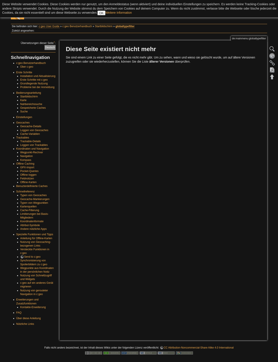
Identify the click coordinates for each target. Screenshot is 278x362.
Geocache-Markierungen (35, 199)
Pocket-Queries (29, 171)
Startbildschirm (104, 26)
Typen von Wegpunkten (34, 202)
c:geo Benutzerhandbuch (77, 26)
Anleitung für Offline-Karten (36, 238)
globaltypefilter (125, 26)
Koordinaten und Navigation (32, 148)
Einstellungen (24, 117)
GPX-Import (27, 167)
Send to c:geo (32, 256)
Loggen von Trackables (34, 145)
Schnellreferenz (25, 191)
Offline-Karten (28, 182)
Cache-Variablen (30, 133)
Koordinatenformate (32, 221)
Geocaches (23, 122)
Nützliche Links (25, 323)
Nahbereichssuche (31, 104)
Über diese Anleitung (28, 318)
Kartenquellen (28, 206)
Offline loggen (28, 174)
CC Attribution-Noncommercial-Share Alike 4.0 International (199, 347)
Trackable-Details (30, 141)
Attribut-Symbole (30, 225)
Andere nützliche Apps (33, 228)
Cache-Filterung (29, 210)
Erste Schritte (24, 72)
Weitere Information (118, 12)
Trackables (22, 137)
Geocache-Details (30, 126)
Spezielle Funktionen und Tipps (34, 234)
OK (101, 13)
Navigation (26, 156)
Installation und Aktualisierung (37, 76)
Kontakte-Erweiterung (33, 307)
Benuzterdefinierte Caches (32, 186)
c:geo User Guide (49, 26)
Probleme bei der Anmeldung (37, 87)
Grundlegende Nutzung (34, 83)
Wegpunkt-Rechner (31, 152)
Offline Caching (25, 163)
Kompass (25, 160)
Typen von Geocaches (33, 195)
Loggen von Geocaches (34, 130)
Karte (23, 100)
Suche (24, 111)
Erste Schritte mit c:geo (34, 79)
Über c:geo (26, 66)
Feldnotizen (27, 178)
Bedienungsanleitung (28, 92)
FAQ (19, 312)
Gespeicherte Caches (33, 107)
